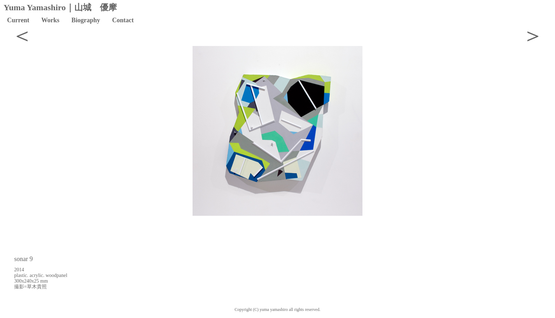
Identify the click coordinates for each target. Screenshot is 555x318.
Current (18, 20)
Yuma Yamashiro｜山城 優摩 (60, 7)
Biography (85, 20)
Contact (123, 20)
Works (50, 20)
